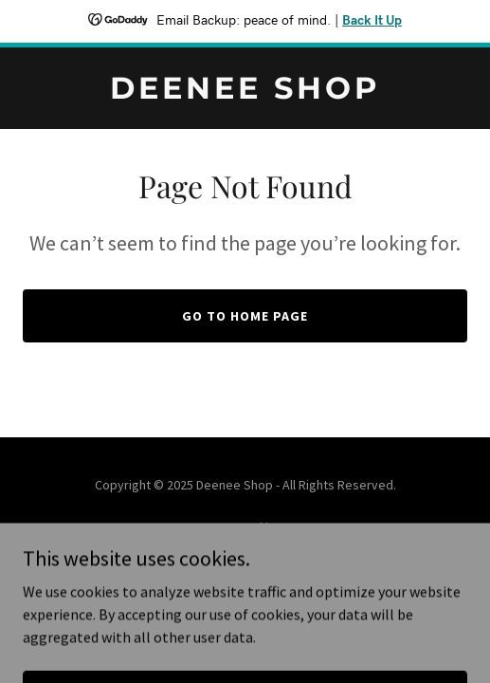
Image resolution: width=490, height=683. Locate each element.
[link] (245, 92)
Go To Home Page (245, 315)
